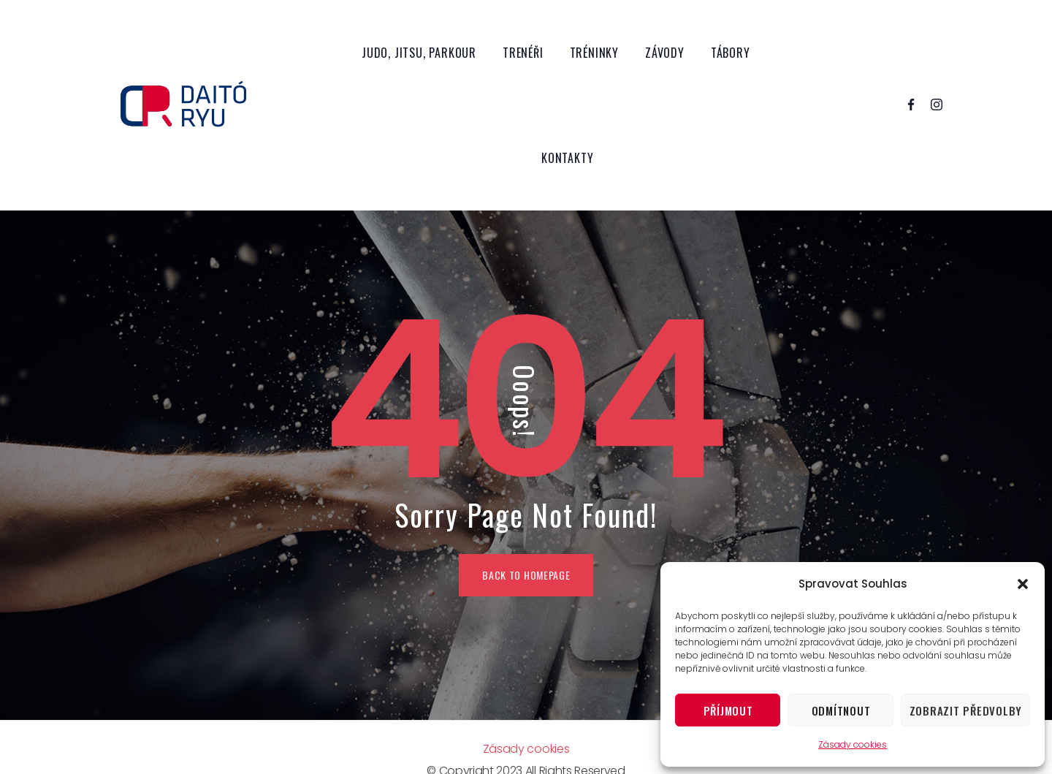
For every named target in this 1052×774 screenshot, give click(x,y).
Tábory (730, 52)
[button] (1022, 584)
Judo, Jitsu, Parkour (419, 52)
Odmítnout (841, 710)
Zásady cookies (852, 744)
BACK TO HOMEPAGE (526, 575)
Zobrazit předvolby (966, 710)
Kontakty (567, 158)
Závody (665, 52)
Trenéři (523, 52)
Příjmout (728, 710)
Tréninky (594, 52)
